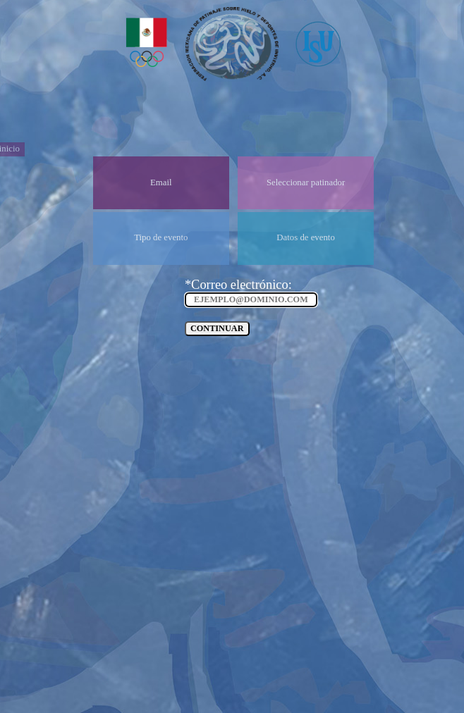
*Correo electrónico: (238, 285)
